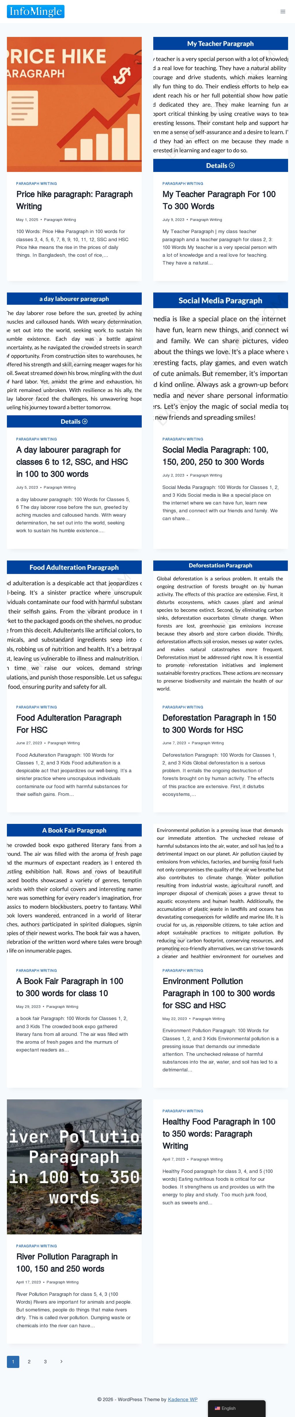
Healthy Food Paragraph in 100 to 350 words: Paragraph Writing (218, 1134)
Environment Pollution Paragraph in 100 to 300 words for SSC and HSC (218, 993)
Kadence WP (183, 1400)
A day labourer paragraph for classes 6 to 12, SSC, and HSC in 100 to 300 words (72, 462)
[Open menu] (282, 11)
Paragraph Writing (36, 184)
